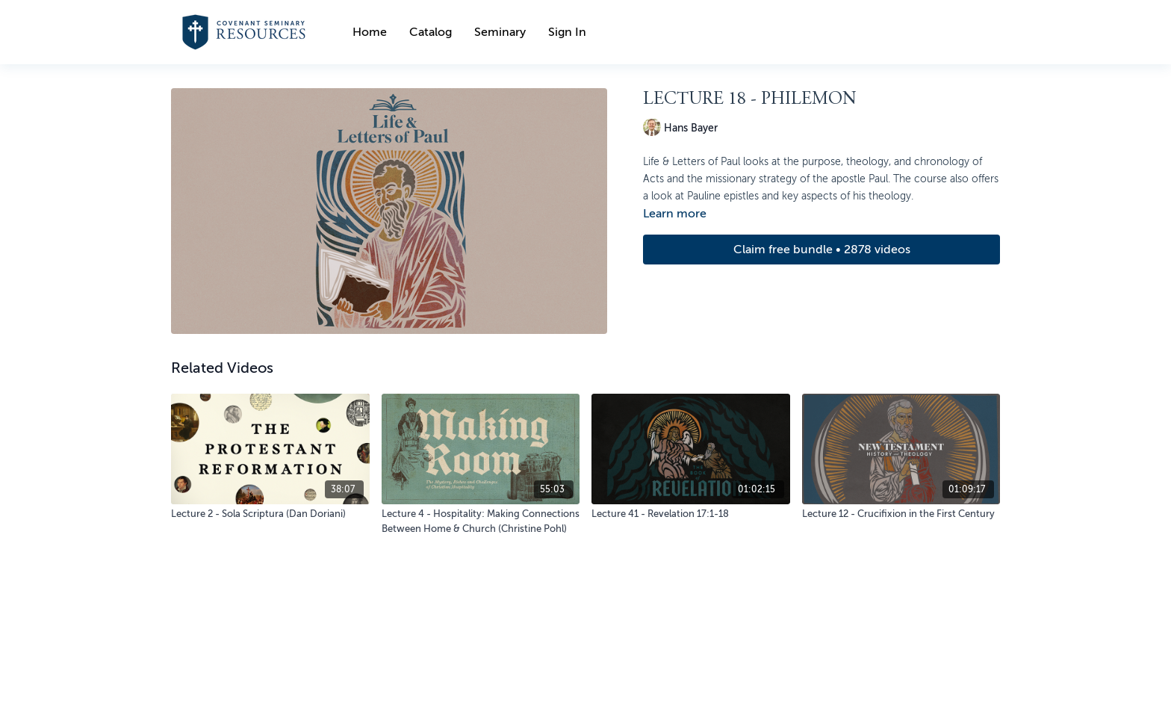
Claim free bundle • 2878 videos (821, 249)
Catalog (430, 32)
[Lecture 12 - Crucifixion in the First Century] (901, 514)
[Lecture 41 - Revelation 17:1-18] (690, 514)
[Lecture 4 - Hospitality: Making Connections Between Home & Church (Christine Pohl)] (481, 521)
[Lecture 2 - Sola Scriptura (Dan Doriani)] (270, 514)
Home (369, 32)
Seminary (500, 32)
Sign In (567, 32)
